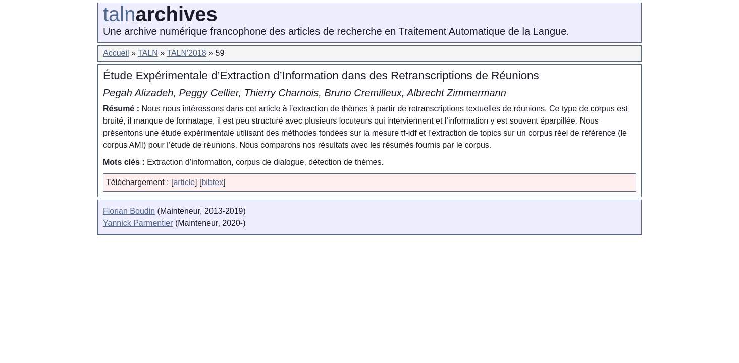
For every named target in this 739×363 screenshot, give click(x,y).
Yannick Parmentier (138, 223)
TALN (148, 53)
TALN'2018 (186, 53)
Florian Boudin (129, 211)
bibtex (212, 182)
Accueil (116, 53)
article (184, 182)
